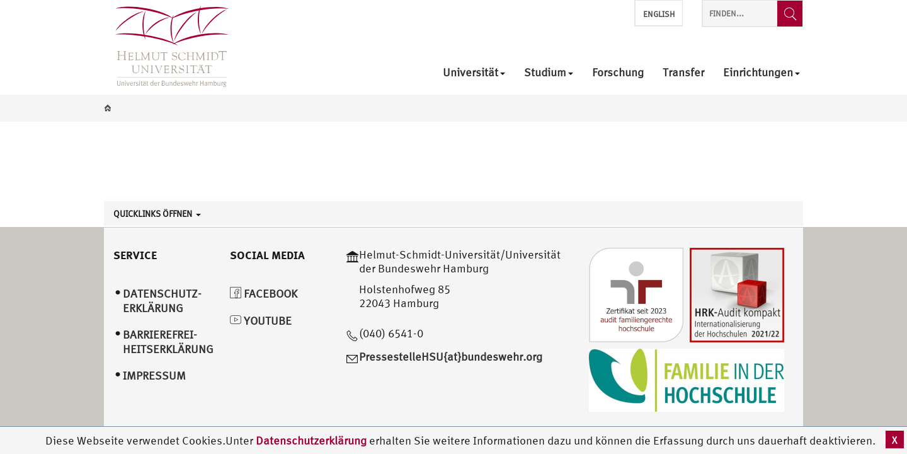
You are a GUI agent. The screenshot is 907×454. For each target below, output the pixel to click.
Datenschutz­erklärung (162, 301)
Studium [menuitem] (548, 73)
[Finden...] (789, 13)
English (659, 14)
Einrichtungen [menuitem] (761, 73)
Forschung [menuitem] (618, 73)
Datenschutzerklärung (311, 440)
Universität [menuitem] (474, 73)
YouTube (261, 320)
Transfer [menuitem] (683, 73)
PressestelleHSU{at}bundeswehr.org (450, 356)
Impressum (154, 375)
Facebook (263, 293)
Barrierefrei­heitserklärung (168, 342)
